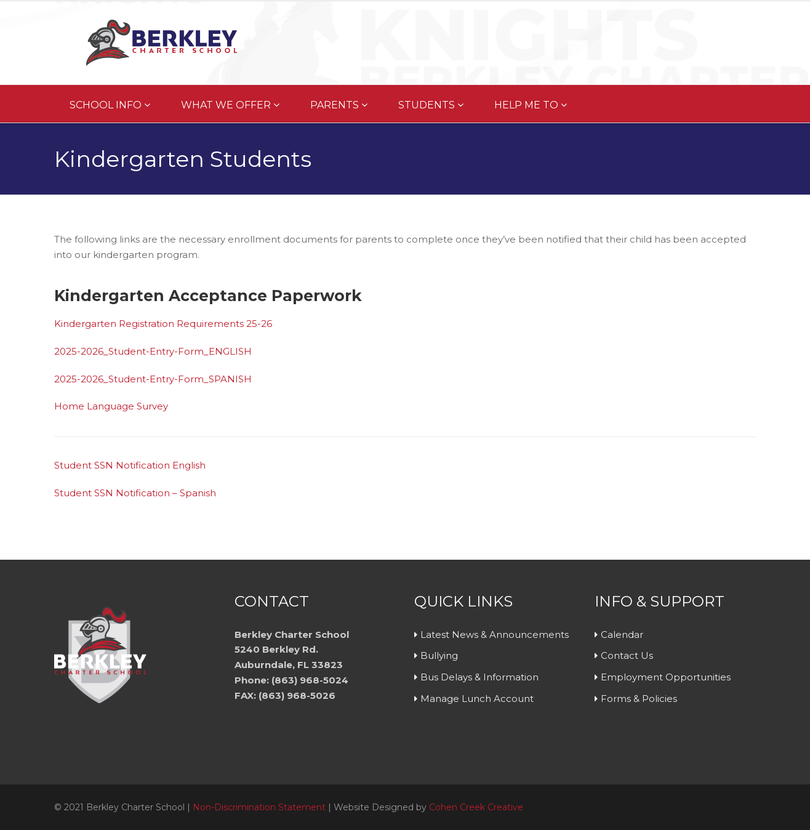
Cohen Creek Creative (476, 807)
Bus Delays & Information (479, 677)
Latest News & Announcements (494, 634)
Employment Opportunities (666, 677)
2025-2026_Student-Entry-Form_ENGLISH (153, 351)
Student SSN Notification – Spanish (135, 493)
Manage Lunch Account (477, 698)
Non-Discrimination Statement (259, 807)
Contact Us (627, 655)
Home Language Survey (111, 406)
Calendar (622, 634)
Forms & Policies (639, 698)
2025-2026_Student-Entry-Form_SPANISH (153, 379)
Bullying (439, 655)
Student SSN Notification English (130, 465)
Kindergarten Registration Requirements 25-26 (163, 323)
